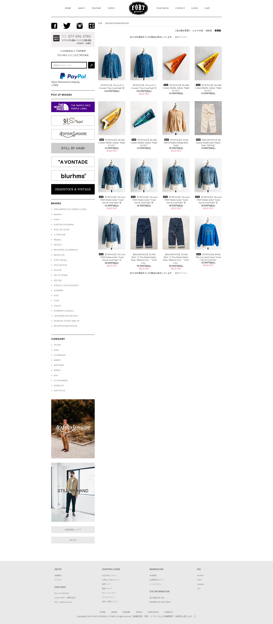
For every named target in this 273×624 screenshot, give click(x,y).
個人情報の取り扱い (157, 598)
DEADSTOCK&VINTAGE (117, 23)
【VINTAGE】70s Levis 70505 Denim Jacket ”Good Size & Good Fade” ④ (143, 200)
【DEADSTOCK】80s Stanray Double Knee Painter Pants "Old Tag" (208, 143)
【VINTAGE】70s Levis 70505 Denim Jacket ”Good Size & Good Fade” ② (208, 200)
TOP (100, 23)
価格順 (209, 30)
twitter (199, 580)
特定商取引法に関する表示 (160, 602)
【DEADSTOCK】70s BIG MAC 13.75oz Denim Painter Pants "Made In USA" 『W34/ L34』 (144, 258)
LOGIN (194, 8)
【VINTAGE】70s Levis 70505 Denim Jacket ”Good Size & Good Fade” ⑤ (111, 200)
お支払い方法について (110, 580)
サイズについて (108, 597)
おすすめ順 (198, 30)
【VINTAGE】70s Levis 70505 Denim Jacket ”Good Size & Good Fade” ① (111, 257)
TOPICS (111, 8)
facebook (200, 575)
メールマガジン (156, 584)
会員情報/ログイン (157, 580)
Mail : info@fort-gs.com (63, 602)
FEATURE (96, 8)
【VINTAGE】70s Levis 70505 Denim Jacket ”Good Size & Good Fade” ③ (176, 200)
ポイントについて (109, 593)
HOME (68, 8)
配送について (107, 588)
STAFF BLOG (163, 8)
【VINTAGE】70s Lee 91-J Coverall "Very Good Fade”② (111, 86)
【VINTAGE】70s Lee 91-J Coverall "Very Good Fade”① (144, 86)
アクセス (57, 580)
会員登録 (153, 575)
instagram (200, 584)
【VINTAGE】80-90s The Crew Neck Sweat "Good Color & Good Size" (208, 257)
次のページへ (181, 37)
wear (198, 588)
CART (207, 8)
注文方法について (109, 575)
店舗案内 (57, 575)
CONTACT (180, 8)
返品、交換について (110, 601)
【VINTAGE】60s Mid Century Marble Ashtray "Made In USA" (176, 88)
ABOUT (81, 8)
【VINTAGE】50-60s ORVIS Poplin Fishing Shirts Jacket (176, 143)
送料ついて (106, 584)
